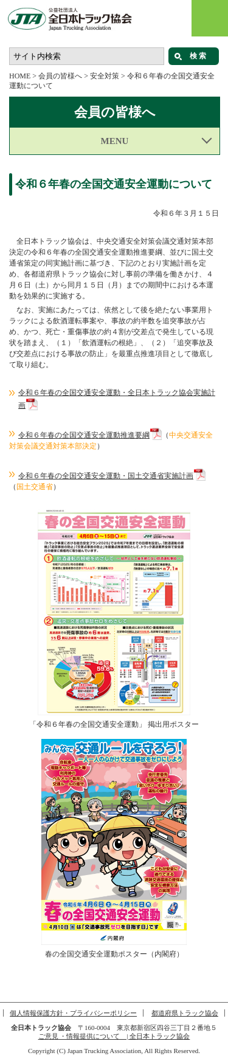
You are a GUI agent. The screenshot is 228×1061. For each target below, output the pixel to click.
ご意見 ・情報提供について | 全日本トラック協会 (114, 1036)
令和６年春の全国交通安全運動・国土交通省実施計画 (105, 476)
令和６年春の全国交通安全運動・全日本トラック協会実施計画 (116, 399)
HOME (19, 76)
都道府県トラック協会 (184, 1013)
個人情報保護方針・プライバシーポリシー (73, 1013)
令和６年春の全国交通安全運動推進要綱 (84, 435)
